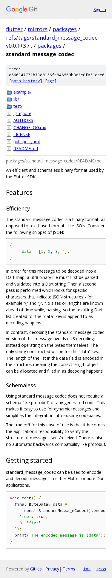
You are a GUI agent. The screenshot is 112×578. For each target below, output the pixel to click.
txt (86, 568)
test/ (17, 106)
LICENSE (21, 134)
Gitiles (36, 569)
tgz (50, 80)
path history (25, 80)
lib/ (16, 99)
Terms (69, 569)
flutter (14, 29)
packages (65, 29)
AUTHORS (23, 120)
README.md (25, 148)
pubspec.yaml (26, 141)
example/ (22, 92)
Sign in (99, 9)
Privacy (52, 569)
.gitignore (22, 113)
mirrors (37, 29)
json (101, 568)
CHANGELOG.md (29, 127)
